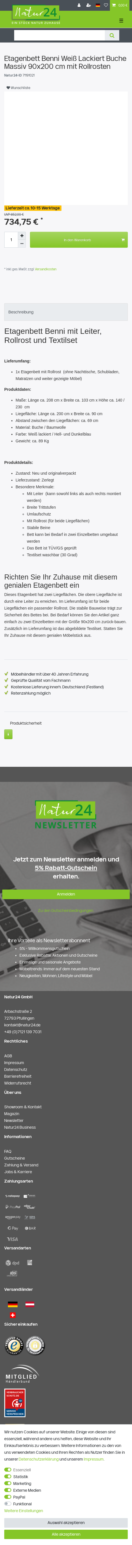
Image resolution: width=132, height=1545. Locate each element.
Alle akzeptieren (66, 1534)
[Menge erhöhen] (22, 236)
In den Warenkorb (94, 240)
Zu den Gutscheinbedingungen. (66, 910)
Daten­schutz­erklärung (39, 1459)
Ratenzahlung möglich (31, 693)
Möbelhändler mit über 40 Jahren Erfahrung (49, 674)
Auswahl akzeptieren (66, 1522)
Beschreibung (20, 312)
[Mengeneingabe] (11, 240)
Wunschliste (18, 88)
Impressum (94, 1459)
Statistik (20, 1476)
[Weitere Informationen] (8, 734)
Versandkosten (45, 269)
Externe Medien (27, 1490)
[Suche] (112, 35)
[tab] (66, 312)
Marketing (22, 1483)
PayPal (19, 1497)
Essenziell (22, 1470)
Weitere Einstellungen (23, 1510)
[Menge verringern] (22, 244)
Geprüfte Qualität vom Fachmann (41, 680)
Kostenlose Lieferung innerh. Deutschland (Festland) (57, 687)
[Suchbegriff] (59, 35)
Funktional (22, 1504)
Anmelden (66, 894)
